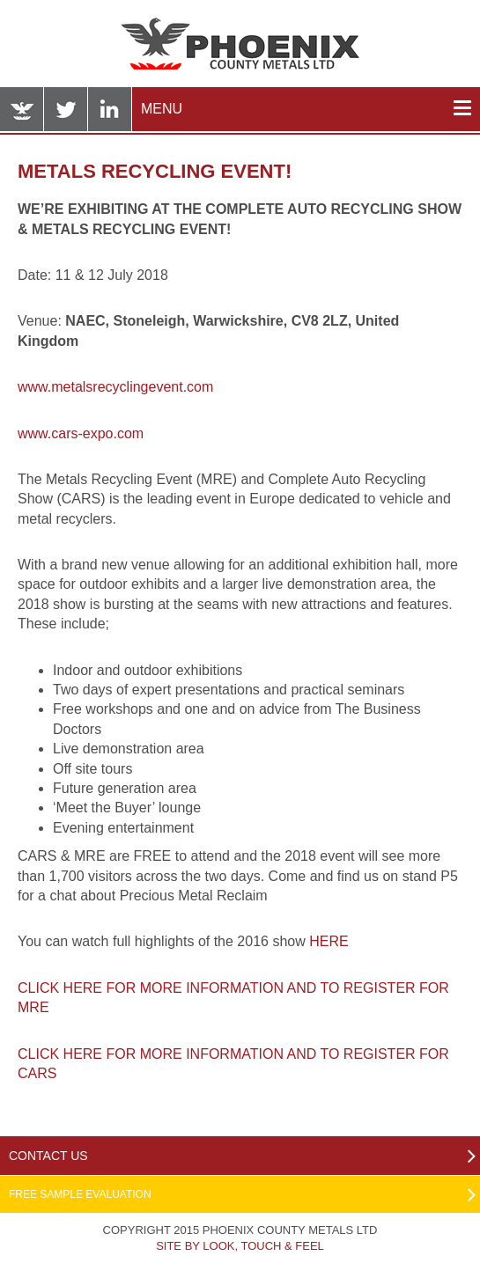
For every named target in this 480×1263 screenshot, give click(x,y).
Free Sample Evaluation (80, 1194)
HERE (328, 941)
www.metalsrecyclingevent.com (115, 386)
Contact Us (48, 1156)
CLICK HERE (62, 987)
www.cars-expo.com (81, 433)
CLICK (40, 1053)
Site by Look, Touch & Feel (240, 1245)
